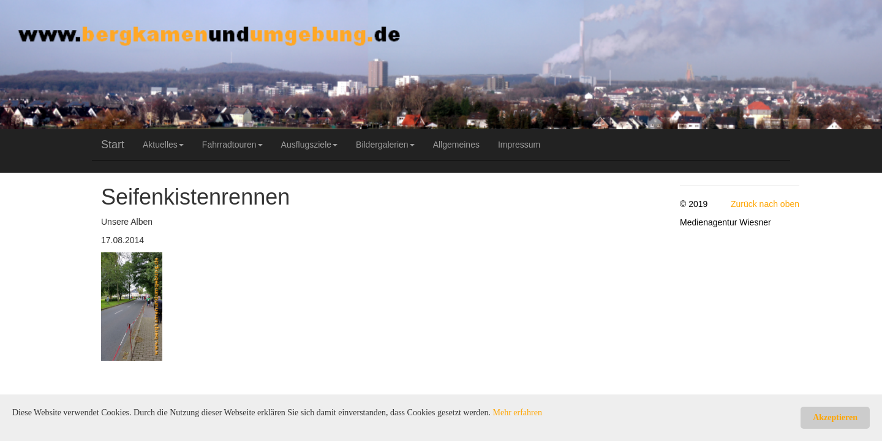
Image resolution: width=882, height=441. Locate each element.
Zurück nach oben (765, 204)
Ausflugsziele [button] (309, 144)
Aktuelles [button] (163, 144)
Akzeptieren (835, 417)
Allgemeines (456, 144)
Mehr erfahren (517, 412)
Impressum (519, 144)
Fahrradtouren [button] (232, 144)
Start (112, 144)
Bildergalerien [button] (385, 144)
